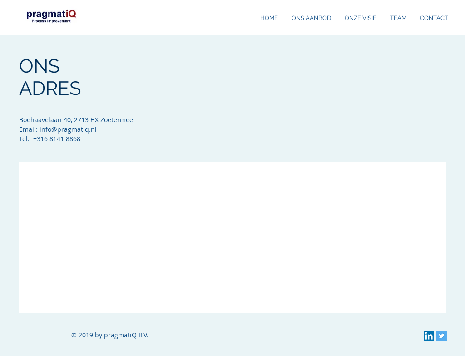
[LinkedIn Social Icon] (429, 336)
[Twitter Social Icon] (441, 336)
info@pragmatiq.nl (68, 129)
